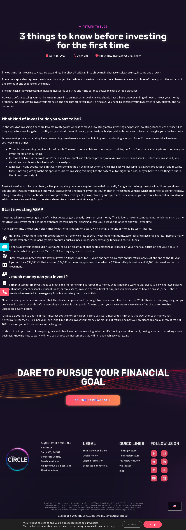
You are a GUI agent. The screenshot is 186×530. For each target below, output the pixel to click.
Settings (132, 524)
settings (110, 526)
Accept (153, 524)
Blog (121, 440)
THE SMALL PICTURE (79, 7)
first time (105, 55)
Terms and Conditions (95, 420)
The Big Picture (127, 420)
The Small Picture (129, 425)
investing (127, 55)
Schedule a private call (95, 435)
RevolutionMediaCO (117, 515)
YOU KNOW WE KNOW (112, 7)
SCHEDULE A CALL (156, 7)
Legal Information (93, 430)
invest (116, 55)
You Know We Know (129, 430)
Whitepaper (125, 435)
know (137, 55)
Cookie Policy (90, 425)
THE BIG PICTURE (49, 7)
